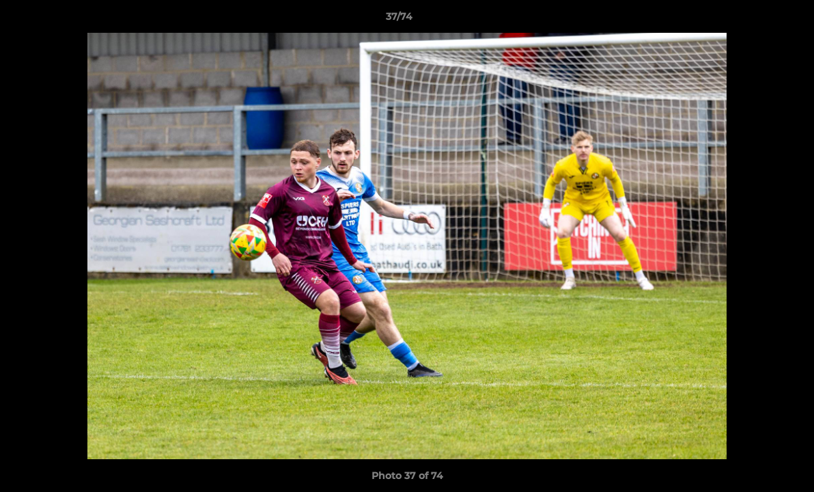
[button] (756, 20)
